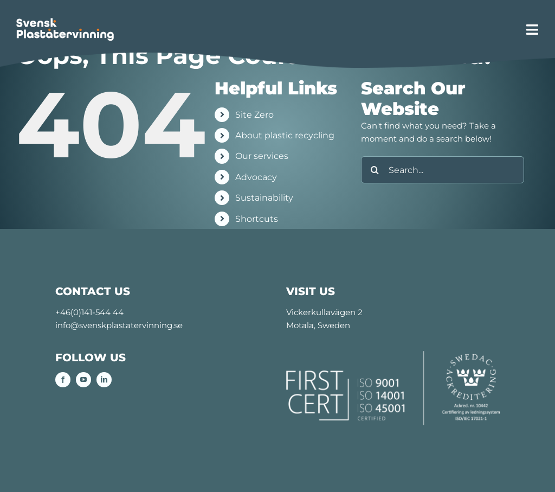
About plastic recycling (284, 135)
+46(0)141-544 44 (89, 312)
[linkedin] (104, 379)
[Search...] (442, 169)
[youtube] (83, 379)
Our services (261, 156)
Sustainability (264, 198)
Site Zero (254, 115)
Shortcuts (256, 219)
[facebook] (62, 379)
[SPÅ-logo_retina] (65, 22)
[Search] (374, 169)
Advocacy (256, 177)
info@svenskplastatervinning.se (119, 325)
